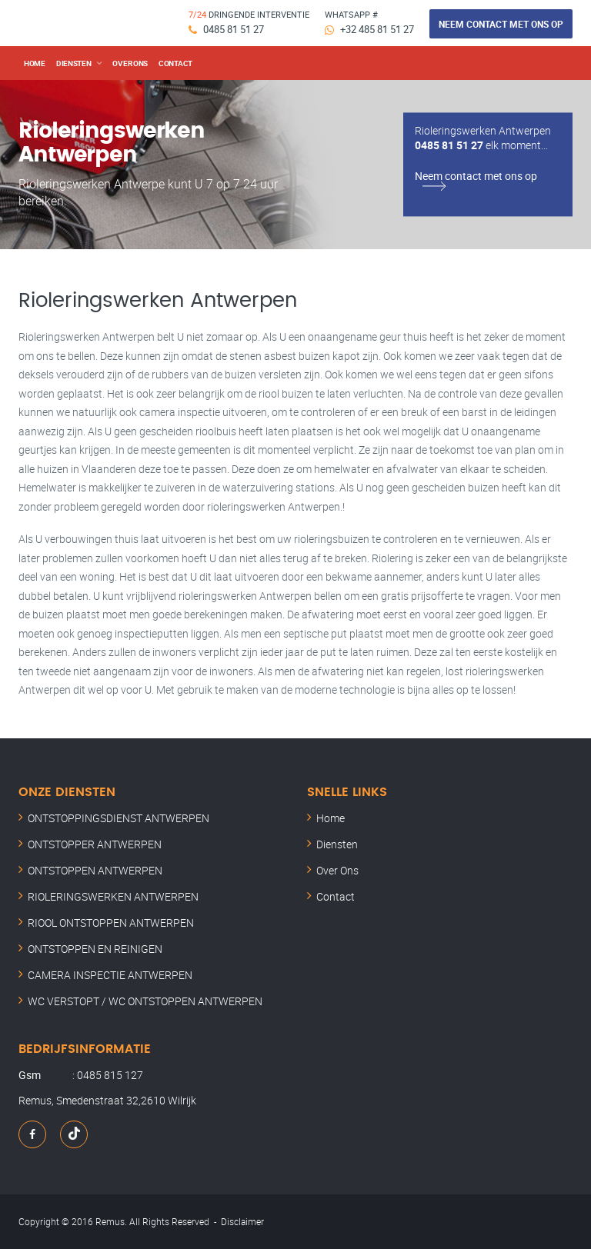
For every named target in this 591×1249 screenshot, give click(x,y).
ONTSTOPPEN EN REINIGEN (95, 948)
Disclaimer (242, 1221)
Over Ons (337, 870)
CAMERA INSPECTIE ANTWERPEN (110, 975)
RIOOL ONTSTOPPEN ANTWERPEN (111, 922)
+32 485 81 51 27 (377, 29)
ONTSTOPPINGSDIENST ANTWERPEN (118, 818)
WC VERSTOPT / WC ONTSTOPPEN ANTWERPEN (145, 1001)
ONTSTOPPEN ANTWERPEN (95, 870)
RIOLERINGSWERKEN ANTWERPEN (113, 896)
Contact (175, 63)
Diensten (337, 844)
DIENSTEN (74, 63)
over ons (130, 63)
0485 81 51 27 (233, 29)
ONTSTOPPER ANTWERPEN (95, 844)
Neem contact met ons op (501, 24)
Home (34, 63)
